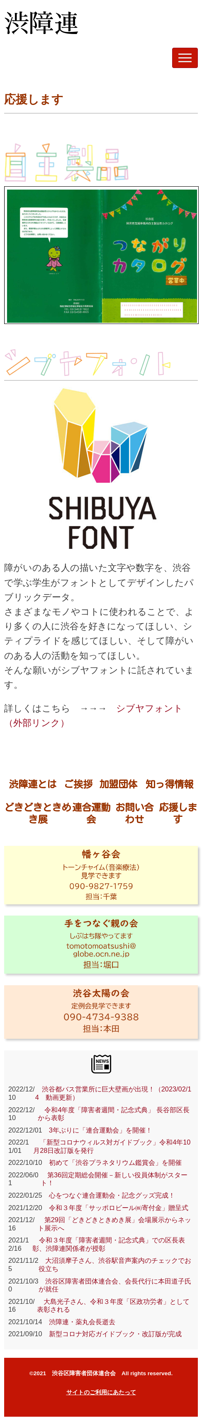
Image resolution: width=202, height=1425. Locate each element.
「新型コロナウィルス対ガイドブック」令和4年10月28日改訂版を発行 (111, 1146)
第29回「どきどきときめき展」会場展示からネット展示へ (114, 1224)
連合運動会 (91, 813)
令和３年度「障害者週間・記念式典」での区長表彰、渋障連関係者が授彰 (108, 1244)
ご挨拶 (78, 784)
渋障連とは (32, 784)
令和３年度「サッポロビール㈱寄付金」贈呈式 (118, 1207)
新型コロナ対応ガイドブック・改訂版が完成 (112, 1333)
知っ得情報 (169, 784)
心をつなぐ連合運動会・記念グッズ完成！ (108, 1195)
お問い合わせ (134, 813)
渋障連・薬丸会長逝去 (78, 1321)
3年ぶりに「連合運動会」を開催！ (97, 1130)
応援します (178, 813)
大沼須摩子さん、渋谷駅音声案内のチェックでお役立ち (115, 1264)
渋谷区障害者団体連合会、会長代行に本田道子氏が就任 (115, 1285)
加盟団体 (118, 784)
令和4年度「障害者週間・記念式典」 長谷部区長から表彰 (114, 1114)
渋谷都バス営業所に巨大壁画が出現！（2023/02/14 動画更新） (113, 1093)
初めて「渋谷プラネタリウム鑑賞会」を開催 (112, 1162)
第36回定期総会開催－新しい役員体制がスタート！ (114, 1179)
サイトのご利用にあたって (101, 1392)
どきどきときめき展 (37, 813)
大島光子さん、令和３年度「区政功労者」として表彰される (113, 1305)
